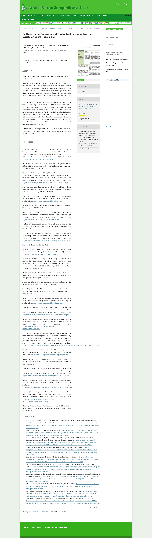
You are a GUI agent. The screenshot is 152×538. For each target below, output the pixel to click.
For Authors (109, 45)
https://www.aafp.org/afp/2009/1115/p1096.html (42, 254)
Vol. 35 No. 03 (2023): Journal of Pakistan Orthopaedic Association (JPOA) (62, 28)
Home (23, 15)
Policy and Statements (82, 15)
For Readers (109, 42)
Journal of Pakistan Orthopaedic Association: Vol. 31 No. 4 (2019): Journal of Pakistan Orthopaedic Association (63, 503)
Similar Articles (28, 416)
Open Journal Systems (113, 127)
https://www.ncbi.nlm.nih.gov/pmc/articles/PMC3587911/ (41, 220)
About (31, 15)
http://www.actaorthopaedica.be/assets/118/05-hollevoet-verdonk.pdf (45, 315)
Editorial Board (63, 15)
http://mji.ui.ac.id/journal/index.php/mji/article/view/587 (51, 355)
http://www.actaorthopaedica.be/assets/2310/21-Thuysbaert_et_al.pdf (45, 183)
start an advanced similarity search (44, 512)
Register (119, 4)
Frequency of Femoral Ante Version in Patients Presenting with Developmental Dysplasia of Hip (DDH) (61, 501)
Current (41, 15)
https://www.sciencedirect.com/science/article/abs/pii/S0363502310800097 (47, 240)
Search (128, 15)
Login (126, 4)
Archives (50, 15)
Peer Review (101, 15)
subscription (27, 19)
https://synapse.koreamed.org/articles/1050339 (37, 159)
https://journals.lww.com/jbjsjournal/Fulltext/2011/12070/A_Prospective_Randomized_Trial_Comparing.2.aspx (62, 345)
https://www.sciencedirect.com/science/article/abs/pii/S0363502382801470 (47, 387)
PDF (80, 80)
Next (97, 507)
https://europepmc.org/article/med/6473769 (47, 201)
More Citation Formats (85, 149)
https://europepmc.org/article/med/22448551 (48, 303)
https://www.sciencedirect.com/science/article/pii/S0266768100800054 (45, 376)
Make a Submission (114, 29)
